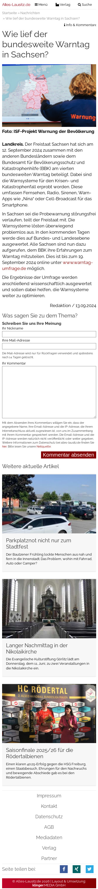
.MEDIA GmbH (49, 885)
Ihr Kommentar (14, 363)
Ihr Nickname (12, 328)
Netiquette (44, 446)
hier (4, 446)
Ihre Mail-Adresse (16, 340)
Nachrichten (30, 13)
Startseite (9, 13)
